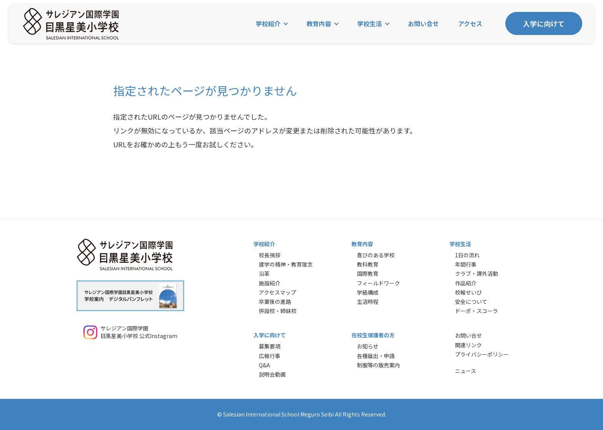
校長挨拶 (269, 255)
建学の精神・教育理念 (286, 264)
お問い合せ (423, 23)
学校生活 (369, 23)
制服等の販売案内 (378, 365)
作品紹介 (465, 283)
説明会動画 (272, 374)
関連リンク (468, 345)
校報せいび (468, 292)
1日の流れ (467, 255)
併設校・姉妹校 (278, 311)
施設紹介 (269, 283)
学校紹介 (268, 23)
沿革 (264, 273)
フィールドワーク (378, 283)
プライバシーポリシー (482, 354)
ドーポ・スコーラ (476, 311)
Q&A (264, 365)
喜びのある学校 (376, 255)
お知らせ (367, 346)
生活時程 (367, 301)
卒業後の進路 (275, 301)
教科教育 (367, 264)
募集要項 (269, 346)
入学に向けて (544, 24)
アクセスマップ (277, 292)
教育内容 (318, 23)
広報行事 (269, 356)
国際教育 (367, 273)
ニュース (465, 371)
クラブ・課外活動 (476, 273)
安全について (471, 301)
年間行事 (465, 264)
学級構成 (367, 292)
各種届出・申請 (376, 356)
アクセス (470, 23)
